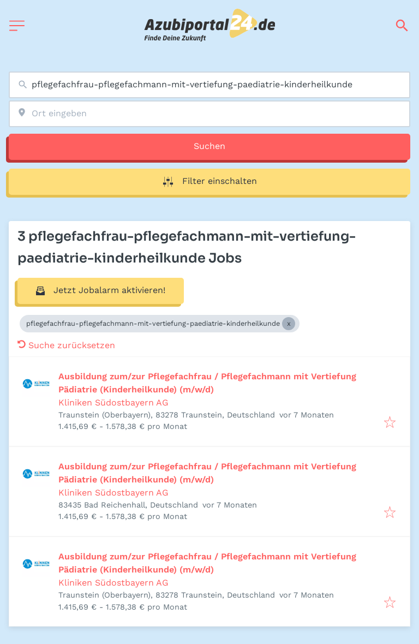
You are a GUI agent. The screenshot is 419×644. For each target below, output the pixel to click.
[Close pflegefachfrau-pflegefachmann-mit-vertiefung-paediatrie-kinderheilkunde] (288, 323)
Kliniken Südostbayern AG (113, 402)
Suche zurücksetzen (66, 345)
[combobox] (209, 84)
